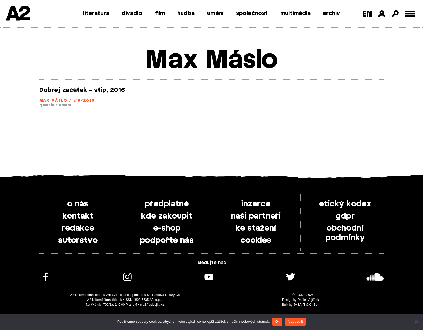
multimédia (295, 13)
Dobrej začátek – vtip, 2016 (82, 90)
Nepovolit (295, 321)
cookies (255, 240)
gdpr (345, 216)
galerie (46, 105)
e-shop (166, 228)
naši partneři (256, 216)
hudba (186, 13)
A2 (17, 14)
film (160, 13)
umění (215, 13)
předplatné (167, 204)
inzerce (255, 204)
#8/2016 (84, 100)
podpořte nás (167, 240)
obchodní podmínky (345, 233)
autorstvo (78, 240)
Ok (277, 321)
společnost (252, 13)
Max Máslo (53, 100)
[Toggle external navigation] (410, 13)
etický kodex (345, 204)
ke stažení (256, 228)
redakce (78, 228)
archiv (331, 13)
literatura (96, 13)
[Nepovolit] (416, 321)
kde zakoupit (166, 216)
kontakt (77, 216)
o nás (77, 204)
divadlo (132, 13)
